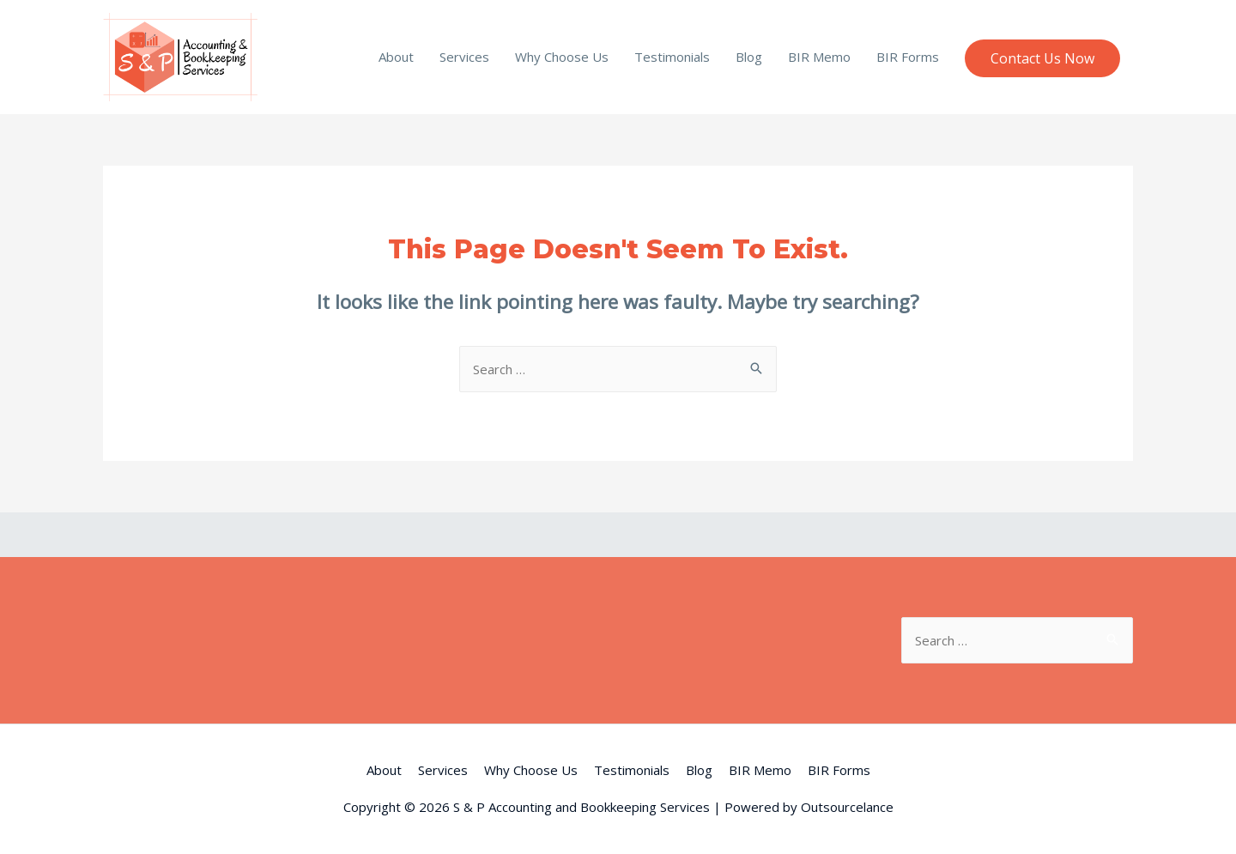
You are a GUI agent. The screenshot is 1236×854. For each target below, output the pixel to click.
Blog (749, 56)
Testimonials (672, 56)
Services (464, 56)
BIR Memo (819, 56)
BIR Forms (907, 56)
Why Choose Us (562, 56)
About (396, 56)
